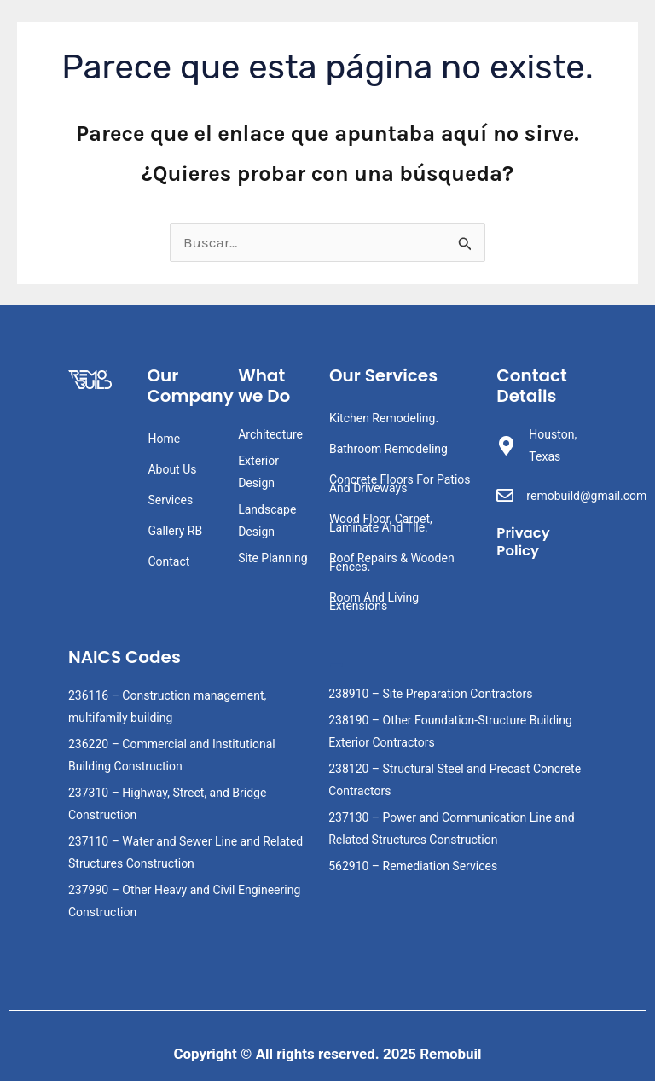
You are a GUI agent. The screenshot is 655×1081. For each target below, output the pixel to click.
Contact (168, 561)
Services (170, 500)
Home (164, 438)
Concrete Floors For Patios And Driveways (400, 484)
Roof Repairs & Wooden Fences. (392, 562)
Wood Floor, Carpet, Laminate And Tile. (380, 523)
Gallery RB (175, 531)
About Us (172, 469)
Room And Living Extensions (374, 601)
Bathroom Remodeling (388, 449)
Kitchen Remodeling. (383, 418)
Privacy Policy (523, 541)
